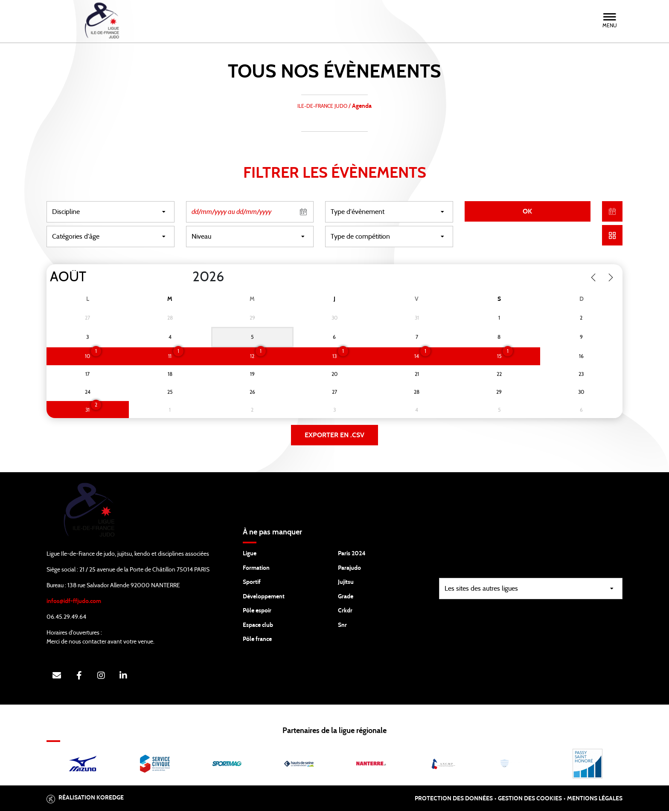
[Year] (185, 277)
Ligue (249, 554)
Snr (342, 625)
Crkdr (345, 611)
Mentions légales (594, 799)
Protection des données (454, 799)
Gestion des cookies (530, 799)
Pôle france (257, 639)
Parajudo (349, 568)
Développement (264, 597)
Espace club (258, 625)
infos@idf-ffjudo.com (74, 601)
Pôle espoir (257, 611)
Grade (345, 597)
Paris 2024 (352, 554)
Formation (256, 568)
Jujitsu (346, 582)
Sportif (252, 582)
